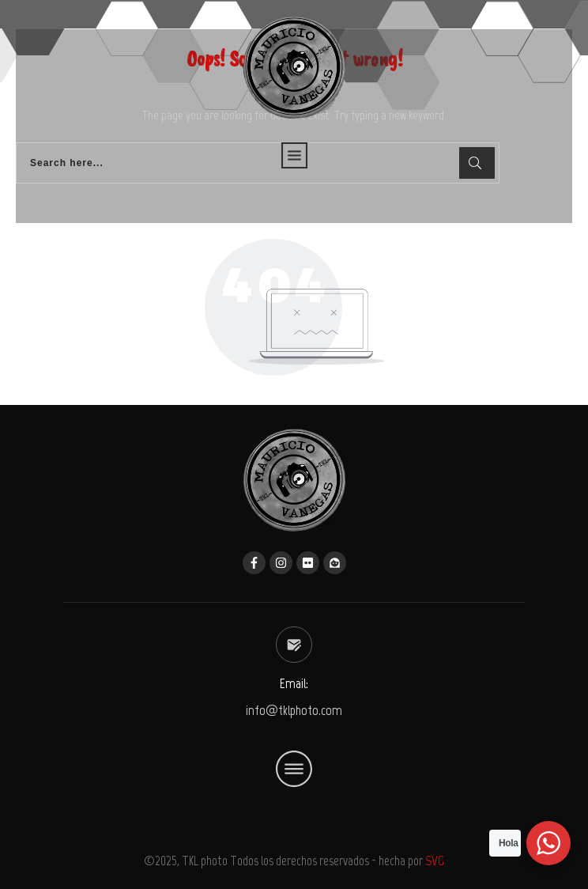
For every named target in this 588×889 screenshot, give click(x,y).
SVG (434, 860)
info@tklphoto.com (294, 710)
